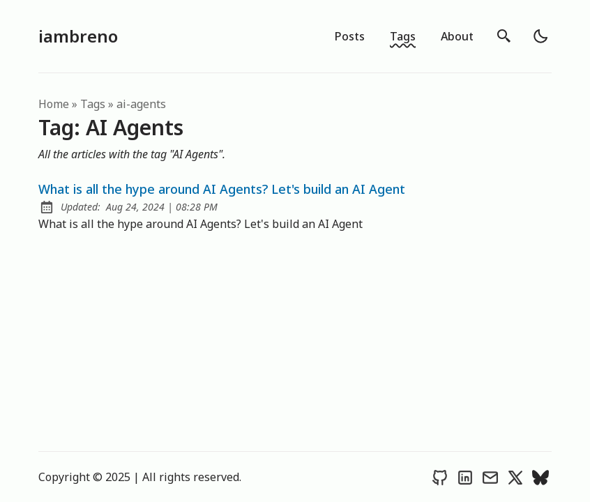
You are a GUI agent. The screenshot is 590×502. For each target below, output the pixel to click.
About (457, 36)
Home (53, 104)
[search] (504, 36)
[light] (540, 36)
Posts (350, 36)
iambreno (78, 35)
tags (92, 104)
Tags (403, 36)
